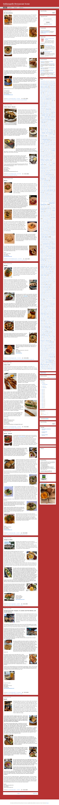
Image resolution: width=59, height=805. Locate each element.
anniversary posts (43, 91)
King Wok (53, 219)
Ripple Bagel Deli (43, 298)
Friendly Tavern (52, 180)
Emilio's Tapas (47, 168)
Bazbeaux (42, 100)
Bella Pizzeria (48, 101)
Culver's (48, 150)
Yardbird (42, 367)
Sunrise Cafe (43, 329)
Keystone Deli (48, 217)
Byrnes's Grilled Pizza (52, 123)
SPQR (41, 325)
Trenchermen (49, 355)
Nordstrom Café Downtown (46, 265)
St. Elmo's (53, 325)
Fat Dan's (52, 170)
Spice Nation (46, 324)
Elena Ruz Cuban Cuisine (51, 167)
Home (5, 7)
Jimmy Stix (49, 213)
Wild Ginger (48, 365)
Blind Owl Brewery (47, 107)
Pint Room (53, 283)
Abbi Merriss (52, 85)
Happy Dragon (43, 194)
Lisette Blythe (43, 70)
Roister (53, 300)
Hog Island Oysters (45, 198)
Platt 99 (43, 285)
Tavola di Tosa (50, 338)
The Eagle (51, 343)
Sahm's (44, 306)
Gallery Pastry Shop (51, 181)
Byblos (44, 123)
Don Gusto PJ (44, 158)
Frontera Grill (42, 181)
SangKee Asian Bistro (48, 309)
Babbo (53, 96)
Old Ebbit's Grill (50, 270)
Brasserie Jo (45, 114)
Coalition (54, 143)
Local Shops (52, 231)
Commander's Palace (51, 145)
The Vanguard (46, 348)
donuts (53, 158)
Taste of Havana (43, 336)
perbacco (42, 280)
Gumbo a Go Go (50, 192)
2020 (42, 390)
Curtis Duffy (49, 151)
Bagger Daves (42, 97)
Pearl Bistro (52, 278)
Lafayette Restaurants (46, 225)
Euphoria (52, 169)
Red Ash (48, 293)
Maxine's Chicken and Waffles (47, 245)
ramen (42, 292)
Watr (53, 362)
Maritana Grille (53, 241)
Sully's (45, 328)
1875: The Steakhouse (51, 81)
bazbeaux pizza (52, 72)
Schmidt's (42, 312)
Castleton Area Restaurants (47, 132)
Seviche (54, 315)
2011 (42, 403)
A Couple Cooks (44, 431)
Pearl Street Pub (43, 279)
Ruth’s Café (43, 303)
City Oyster (46, 143)
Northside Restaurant (17, 605)
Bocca (5, 180)
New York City (46, 261)
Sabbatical (48, 305)
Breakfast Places (45, 115)
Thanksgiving (51, 341)
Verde (54, 359)
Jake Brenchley (49, 210)
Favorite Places (43, 171)
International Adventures (50, 206)
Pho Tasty (50, 282)
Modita (5, 265)
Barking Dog (43, 99)
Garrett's (52, 182)
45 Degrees (46, 83)
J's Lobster (20, 693)
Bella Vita (53, 101)
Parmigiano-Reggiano (43, 277)
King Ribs (49, 219)
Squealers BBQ (45, 325)
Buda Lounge (53, 120)
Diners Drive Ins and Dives (50, 156)
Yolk (46, 367)
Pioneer (42, 284)
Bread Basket (53, 114)
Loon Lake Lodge (47, 233)
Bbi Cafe (45, 100)
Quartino (42, 290)
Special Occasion (53, 323)
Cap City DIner (52, 128)
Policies (42, 287)
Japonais (47, 211)
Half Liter (54, 193)
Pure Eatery (53, 289)
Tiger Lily (54, 350)
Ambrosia (53, 89)
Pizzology (48, 284)
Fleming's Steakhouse (43, 176)
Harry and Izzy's (48, 194)
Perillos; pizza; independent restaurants (49, 280)
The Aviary (45, 342)
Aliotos (51, 88)
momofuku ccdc (52, 252)
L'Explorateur (45, 222)
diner (44, 156)
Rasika (50, 292)
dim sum (42, 156)
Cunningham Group (9, 534)
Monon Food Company (45, 254)
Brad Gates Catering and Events (46, 113)
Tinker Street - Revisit (9, 107)
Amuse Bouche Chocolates (50, 90)
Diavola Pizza (49, 155)
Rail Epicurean (50, 290)
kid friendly (53, 217)
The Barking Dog (50, 342)
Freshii (42, 180)
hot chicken (49, 199)
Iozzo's (45, 207)
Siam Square (52, 318)
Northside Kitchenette (50, 266)
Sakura (45, 307)
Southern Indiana (47, 322)
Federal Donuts (49, 171)
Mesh (41, 248)
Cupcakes (45, 151)
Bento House (52, 102)
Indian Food (42, 205)
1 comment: (18, 603)
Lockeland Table (47, 232)
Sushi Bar (49, 331)
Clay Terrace (50, 143)
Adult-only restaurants (44, 86)
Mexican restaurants (51, 248)
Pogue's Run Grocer (45, 286)
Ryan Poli (43, 305)
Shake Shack (43, 316)
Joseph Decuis (46, 215)
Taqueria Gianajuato (47, 334)
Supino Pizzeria (52, 329)
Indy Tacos (43, 206)
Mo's (44, 252)
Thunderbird (45, 350)
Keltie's (44, 217)
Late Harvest (51, 227)
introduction (42, 207)
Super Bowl (47, 329)
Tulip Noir (45, 356)
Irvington (48, 208)
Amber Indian (49, 89)
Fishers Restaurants (49, 174)
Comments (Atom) (22, 796)
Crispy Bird (47, 149)
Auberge (45, 94)
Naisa (49, 258)
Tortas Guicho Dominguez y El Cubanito (46, 353)
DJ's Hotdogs (53, 157)
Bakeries (46, 97)
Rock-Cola (52, 299)
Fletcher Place (50, 176)
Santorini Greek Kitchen (47, 310)
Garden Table (48, 182)
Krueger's (51, 221)
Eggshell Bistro (52, 165)
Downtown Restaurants (9, 175)
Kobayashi (47, 220)
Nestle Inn (51, 260)
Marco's (45, 241)
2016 (42, 396)
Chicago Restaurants (44, 139)
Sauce (41, 311)
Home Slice (42, 199)
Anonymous (42, 61)
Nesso (26, 534)
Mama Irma (50, 239)
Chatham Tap (42, 137)
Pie (47, 283)
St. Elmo (50, 325)
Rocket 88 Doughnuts (43, 300)
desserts (46, 154)
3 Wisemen (49, 82)
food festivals (52, 177)
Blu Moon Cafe (47, 108)
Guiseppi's (45, 192)
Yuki (51, 367)
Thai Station (42, 341)
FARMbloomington (43, 170)
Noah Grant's (52, 263)
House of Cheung (47, 200)
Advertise (15, 7)
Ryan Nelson (53, 304)
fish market (43, 174)
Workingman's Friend (44, 366)
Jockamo (53, 213)
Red (45, 293)
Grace (41, 187)
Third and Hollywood (52, 348)
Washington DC (43, 362)
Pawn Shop (45, 278)
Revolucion (46, 296)
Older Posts (35, 793)
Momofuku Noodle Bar (43, 253)
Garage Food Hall (16, 693)
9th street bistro (51, 63)
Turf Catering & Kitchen (50, 356)
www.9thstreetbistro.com (8, 94)
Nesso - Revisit (8, 433)
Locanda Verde (42, 232)
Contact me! (21, 7)
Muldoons (42, 257)
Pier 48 (50, 283)
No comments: (19, 173)
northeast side (43, 266)
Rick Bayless (45, 297)
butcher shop (52, 122)
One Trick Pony (51, 272)
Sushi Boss (53, 331)
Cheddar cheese (47, 137)
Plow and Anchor (47, 285)
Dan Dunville (53, 151)
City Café (50, 142)
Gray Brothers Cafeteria (47, 189)
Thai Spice (52, 340)
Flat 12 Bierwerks (48, 175)
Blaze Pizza (42, 107)
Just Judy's (51, 216)
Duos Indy (53, 162)
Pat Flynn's (49, 277)
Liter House (50, 230)
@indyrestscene (46, 32)
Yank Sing (49, 366)
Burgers (42, 122)
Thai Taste (46, 341)
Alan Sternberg (47, 87)
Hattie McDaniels (43, 195)
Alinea (49, 88)
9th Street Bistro (8, 13)
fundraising (46, 181)
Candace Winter (46, 128)
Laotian (41, 226)
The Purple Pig (51, 346)
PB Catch (49, 278)
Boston (44, 111)
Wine (53, 365)
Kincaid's (48, 218)
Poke (50, 286)
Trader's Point (45, 354)
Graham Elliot (45, 187)
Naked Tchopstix (53, 258)
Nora (49, 264)
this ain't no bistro (45, 434)
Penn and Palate (52, 279)
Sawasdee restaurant (51, 311)
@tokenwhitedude (22, 436)
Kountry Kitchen (46, 221)
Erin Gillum (51, 168)
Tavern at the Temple (46, 337)
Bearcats (49, 100)
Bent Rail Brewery (43, 102)
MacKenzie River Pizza (48, 51)
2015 (42, 397)
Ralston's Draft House (47, 291)
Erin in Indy (42, 63)
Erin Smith (44, 169)
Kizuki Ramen (42, 220)
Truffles (41, 356)
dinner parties (42, 157)
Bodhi (5, 699)
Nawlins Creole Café (51, 259)
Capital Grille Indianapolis (44, 129)
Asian (7, 359)
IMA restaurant (43, 203)
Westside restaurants (44, 364)
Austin (53, 94)
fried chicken (46, 180)
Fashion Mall (48, 170)
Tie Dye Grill (50, 350)
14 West (45, 81)
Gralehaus (50, 187)
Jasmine (51, 211)
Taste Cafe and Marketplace (45, 335)
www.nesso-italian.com (8, 529)
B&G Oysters (49, 96)
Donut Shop (48, 158)
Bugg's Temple (44, 121)
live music (44, 231)
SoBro (42, 320)
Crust (50, 149)
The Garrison (46, 344)
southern (21, 605)
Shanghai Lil (48, 316)
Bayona (53, 99)
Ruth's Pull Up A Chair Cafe (46, 304)
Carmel (7, 605)
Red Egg (52, 293)
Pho (43, 282)
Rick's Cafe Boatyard (51, 297)
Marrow (54, 242)
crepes (54, 148)
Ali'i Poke (42, 88)
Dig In (53, 155)
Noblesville (42, 264)
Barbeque (47, 98)
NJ (48, 263)
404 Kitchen (42, 83)
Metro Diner (45, 248)
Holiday (50, 198)
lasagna (47, 227)
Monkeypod (53, 253)
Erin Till (48, 169)
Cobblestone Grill (44, 144)
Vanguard (47, 359)
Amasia (45, 89)
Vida (42, 360)
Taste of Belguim (52, 335)
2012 (42, 401)
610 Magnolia (51, 83)
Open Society (48, 273)
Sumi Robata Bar (49, 328)
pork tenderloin (46, 287)
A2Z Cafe (54, 84)
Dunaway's (49, 162)
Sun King (54, 328)
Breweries (52, 115)
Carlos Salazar (46, 131)
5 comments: (18, 98)
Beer (52, 100)
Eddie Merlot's (42, 165)
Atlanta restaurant (43, 93)
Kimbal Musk (44, 218)
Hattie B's (53, 194)
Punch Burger (49, 289)
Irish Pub (52, 207)
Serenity (42, 315)
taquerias (53, 334)
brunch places (50, 119)
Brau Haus (49, 114)
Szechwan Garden (48, 332)
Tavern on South (52, 337)
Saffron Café (52, 305)
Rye (45, 305)
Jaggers (44, 210)
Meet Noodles (44, 247)
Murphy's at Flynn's (48, 257)
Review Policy (42, 296)
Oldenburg (50, 271)
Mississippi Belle (43, 251)
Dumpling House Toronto (44, 162)
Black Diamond (53, 105)
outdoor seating (44, 275)
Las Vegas (51, 226)
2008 (42, 407)
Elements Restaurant (44, 167)
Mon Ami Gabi (49, 253)
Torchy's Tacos (47, 352)
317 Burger (53, 82)
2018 (42, 393)
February (44, 387)
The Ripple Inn (51, 347)
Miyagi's (42, 252)
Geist (44, 183)
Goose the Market (51, 186)
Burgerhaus (53, 121)
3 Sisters (46, 82)
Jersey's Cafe (45, 213)
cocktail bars (49, 144)
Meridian (53, 247)
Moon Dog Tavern (51, 254)
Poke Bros (53, 286)
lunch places (45, 237)
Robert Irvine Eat (47, 299)
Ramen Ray (46, 292)
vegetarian (51, 359)
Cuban (45, 150)
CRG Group (43, 149)
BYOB (47, 123)
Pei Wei (47, 279)
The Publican (45, 346)
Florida (54, 176)
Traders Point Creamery (51, 354)
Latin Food (46, 228)
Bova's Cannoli (48, 112)
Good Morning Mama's (44, 186)
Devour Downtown (11, 260)
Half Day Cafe (50, 193)
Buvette (41, 123)
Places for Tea (53, 284)
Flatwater (53, 175)
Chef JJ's (42, 138)
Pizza (45, 284)
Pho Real (47, 282)
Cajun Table (42, 126)
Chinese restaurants (46, 140)
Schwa (51, 312)
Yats (44, 367)
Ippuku (48, 207)
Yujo (48, 367)
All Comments (43, 414)
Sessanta (51, 315)
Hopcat (46, 199)
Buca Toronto (45, 120)
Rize (51, 298)
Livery (48, 231)
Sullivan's (42, 328)
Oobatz (44, 273)
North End (53, 265)
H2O (46, 193)
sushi (33, 359)
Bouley (51, 111)
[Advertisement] (46, 441)
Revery (53, 295)
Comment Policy (43, 146)
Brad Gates (53, 112)
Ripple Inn (47, 298)
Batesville (50, 99)
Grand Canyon (46, 188)
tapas (42, 334)
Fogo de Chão (44, 177)
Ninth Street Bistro (44, 263)
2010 (42, 404)
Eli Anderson (42, 168)
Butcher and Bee (48, 122)
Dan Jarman (43, 152)
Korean (42, 221)
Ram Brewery (53, 291)
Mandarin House (52, 240)
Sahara (41, 306)
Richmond (50, 296)
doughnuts (42, 159)
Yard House (52, 366)
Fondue (48, 177)
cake (45, 126)
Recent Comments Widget (52, 377)
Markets (51, 242)
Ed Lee (53, 164)
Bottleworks (10, 359)
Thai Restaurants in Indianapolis (48, 340)
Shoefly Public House (43, 318)
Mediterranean (48, 246)
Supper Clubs (48, 330)
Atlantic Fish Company (50, 93)
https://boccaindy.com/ (8, 256)
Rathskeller (53, 292)
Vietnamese (50, 360)
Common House (48, 146)
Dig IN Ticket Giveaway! (48, 45)
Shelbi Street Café (49, 317)
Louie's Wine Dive (43, 234)
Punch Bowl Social (43, 289)
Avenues (44, 95)
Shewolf (53, 317)
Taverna (42, 338)
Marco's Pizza (48, 241)
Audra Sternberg (49, 94)
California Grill (50, 127)
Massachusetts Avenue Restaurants (24, 359)
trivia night (53, 355)
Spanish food (47, 323)
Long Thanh (52, 232)
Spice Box (42, 324)
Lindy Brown (46, 230)
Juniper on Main (8, 539)
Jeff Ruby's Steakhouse (48, 212)
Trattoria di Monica (44, 355)
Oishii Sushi (45, 270)
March (43, 386)
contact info (52, 146)
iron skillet (51, 61)
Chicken (51, 139)
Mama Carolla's (45, 239)
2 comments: (19, 426)
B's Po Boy (44, 96)
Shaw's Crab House (43, 317)
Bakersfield (50, 97)
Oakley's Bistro (53, 268)
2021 (42, 389)
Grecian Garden (53, 189)
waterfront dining (48, 362)
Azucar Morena (8, 693)
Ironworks (44, 208)
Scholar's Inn (46, 312)
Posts (42, 413)
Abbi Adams (47, 85)
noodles (46, 264)
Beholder (42, 101)
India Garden (52, 204)
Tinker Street (15, 175)
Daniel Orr (52, 152)
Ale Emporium (52, 87)
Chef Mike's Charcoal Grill (52, 138)
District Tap (46, 157)
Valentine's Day (43, 359)
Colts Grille (42, 145)
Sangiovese (42, 309)
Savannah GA (45, 311)
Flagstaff (44, 175)
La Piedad (45, 224)
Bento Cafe (48, 102)
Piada (45, 283)
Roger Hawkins (49, 300)
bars (46, 99)
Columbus (46, 145)
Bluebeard (47, 109)
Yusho (53, 367)
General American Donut (50, 183)
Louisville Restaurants (51, 234)
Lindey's (42, 230)
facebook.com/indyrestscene (45, 31)
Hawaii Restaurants (48, 195)
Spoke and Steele (52, 324)
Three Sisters (50, 349)
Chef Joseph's (46, 138)
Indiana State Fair (52, 205)
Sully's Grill (7, 364)
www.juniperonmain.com (20, 599)
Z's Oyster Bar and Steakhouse (45, 368)
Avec (41, 95)
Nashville (46, 259)
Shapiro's (53, 316)
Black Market (43, 106)
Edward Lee (47, 165)
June (43, 383)
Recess (42, 293)
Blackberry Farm (49, 106)
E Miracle (42, 163)
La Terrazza (48, 224)
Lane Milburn (52, 225)
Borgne (41, 111)
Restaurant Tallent (49, 295)
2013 (42, 400)
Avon (47, 95)
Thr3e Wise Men (44, 349)
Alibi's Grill (45, 88)
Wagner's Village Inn (45, 361)
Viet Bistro (45, 360)
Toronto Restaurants (52, 352)
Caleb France (45, 127)
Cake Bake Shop (49, 126)
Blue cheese (51, 108)
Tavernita (45, 338)
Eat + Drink (47, 164)
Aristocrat (53, 91)
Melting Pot (49, 247)
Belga (45, 101)
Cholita (53, 140)
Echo (50, 164)
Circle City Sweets (45, 142)
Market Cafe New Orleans (45, 242)
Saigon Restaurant (49, 306)
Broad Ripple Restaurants (50, 116)
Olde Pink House (46, 271)
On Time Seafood (45, 272)
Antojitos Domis (49, 91)
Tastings (47, 336)
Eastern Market (48, 163)
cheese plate (52, 137)
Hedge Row (53, 195)
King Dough (45, 219)
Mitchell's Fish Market (51, 251)
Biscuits (44, 105)
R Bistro (46, 290)
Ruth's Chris (47, 303)
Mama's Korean (47, 240)
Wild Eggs (43, 365)
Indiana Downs (47, 205)
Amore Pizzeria (44, 90)
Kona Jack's (52, 220)
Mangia (41, 241)
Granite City (50, 188)
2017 (42, 394)
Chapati (12, 693)
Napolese (42, 259)
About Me (10, 7)
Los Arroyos (52, 233)
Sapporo (53, 310)
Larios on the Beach (46, 226)
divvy (50, 157)
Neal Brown (42, 260)
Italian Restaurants (24, 260)
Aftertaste (42, 87)
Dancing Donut (48, 152)
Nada (46, 258)
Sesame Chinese (46, 315)
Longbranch (42, 233)
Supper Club (42, 330)
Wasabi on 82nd (51, 361)
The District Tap (46, 343)
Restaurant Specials (43, 295)
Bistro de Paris (48, 105)
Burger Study (49, 121)
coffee (53, 144)
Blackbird (53, 106)
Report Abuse (43, 372)
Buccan (49, 120)
